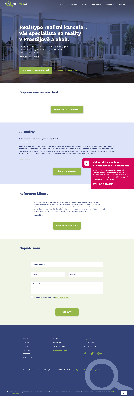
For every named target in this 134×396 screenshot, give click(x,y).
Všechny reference (67, 226)
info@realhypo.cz (89, 339)
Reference (110, 4)
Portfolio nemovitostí (36, 70)
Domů (62, 4)
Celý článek (24, 159)
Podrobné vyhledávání (68, 70)
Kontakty (123, 4)
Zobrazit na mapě (60, 350)
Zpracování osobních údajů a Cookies (90, 370)
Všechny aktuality (67, 171)
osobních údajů (62, 297)
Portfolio (73, 4)
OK (124, 393)
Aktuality (96, 4)
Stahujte (103, 184)
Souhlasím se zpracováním (51, 297)
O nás (85, 4)
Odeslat (67, 312)
